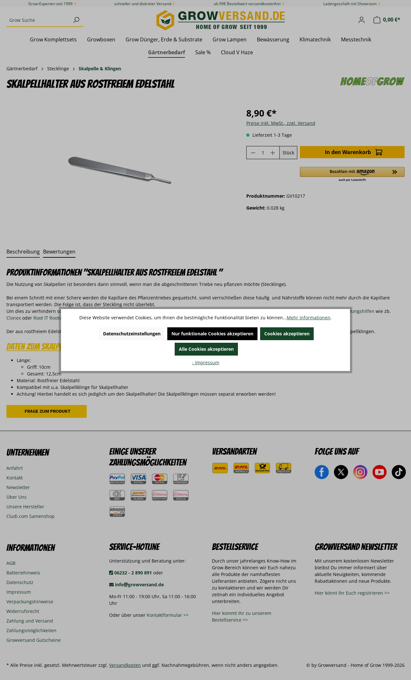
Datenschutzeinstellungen (132, 334)
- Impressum (205, 362)
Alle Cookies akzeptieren (206, 349)
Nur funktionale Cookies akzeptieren (212, 334)
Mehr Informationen (308, 317)
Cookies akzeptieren (287, 334)
